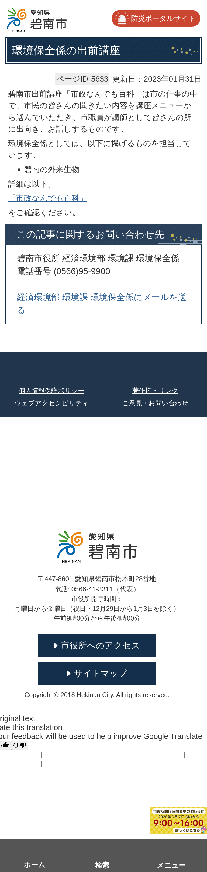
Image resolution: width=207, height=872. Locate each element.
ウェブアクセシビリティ (52, 403)
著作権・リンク (155, 390)
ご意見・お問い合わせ (155, 403)
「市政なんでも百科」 (47, 198)
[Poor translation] (19, 745)
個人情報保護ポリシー (51, 390)
